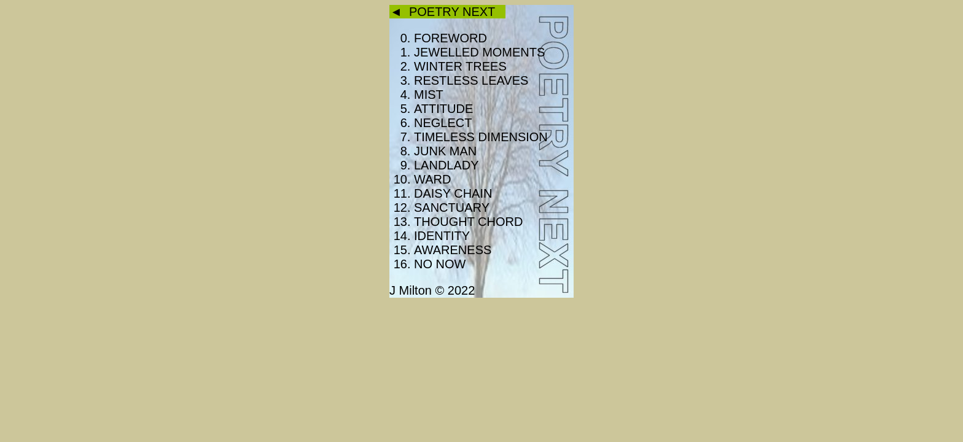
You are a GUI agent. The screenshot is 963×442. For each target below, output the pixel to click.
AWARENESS (452, 250)
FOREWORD (450, 38)
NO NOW (440, 264)
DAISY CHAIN (453, 193)
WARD (432, 179)
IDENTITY (442, 235)
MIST (428, 94)
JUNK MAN (445, 151)
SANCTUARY (451, 207)
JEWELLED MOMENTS (479, 52)
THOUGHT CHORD (468, 221)
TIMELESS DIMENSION (481, 137)
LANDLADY (446, 165)
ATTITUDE (443, 108)
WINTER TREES (460, 66)
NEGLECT (443, 123)
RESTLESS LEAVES (471, 80)
